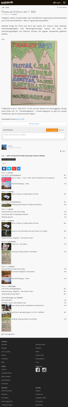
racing (13, 156)
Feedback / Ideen (41, 398)
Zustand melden (7, 373)
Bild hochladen (6, 376)
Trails (37, 362)
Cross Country (6, 351)
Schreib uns (39, 394)
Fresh (61, 130)
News (7, 7)
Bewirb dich (39, 405)
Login (57, 2)
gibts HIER (20, 119)
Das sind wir (39, 401)
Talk (3, 7)
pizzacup (29, 156)
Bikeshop (4, 394)
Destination (5, 398)
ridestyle (42, 156)
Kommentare (34, 124)
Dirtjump (4, 348)
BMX (3, 362)
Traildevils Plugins (7, 405)
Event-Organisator (7, 401)
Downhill (4, 344)
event (9, 156)
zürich (18, 156)
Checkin (4, 369)
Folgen (62, 151)
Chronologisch (52, 130)
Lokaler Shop (40, 355)
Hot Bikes (38, 348)
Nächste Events (40, 344)
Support (38, 391)
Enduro (4, 355)
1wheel (14, 14)
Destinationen (40, 359)
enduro (23, 156)
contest (35, 156)
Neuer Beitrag (62, 7)
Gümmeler (5, 359)
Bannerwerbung (7, 391)
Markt (37, 351)
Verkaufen (5, 384)
